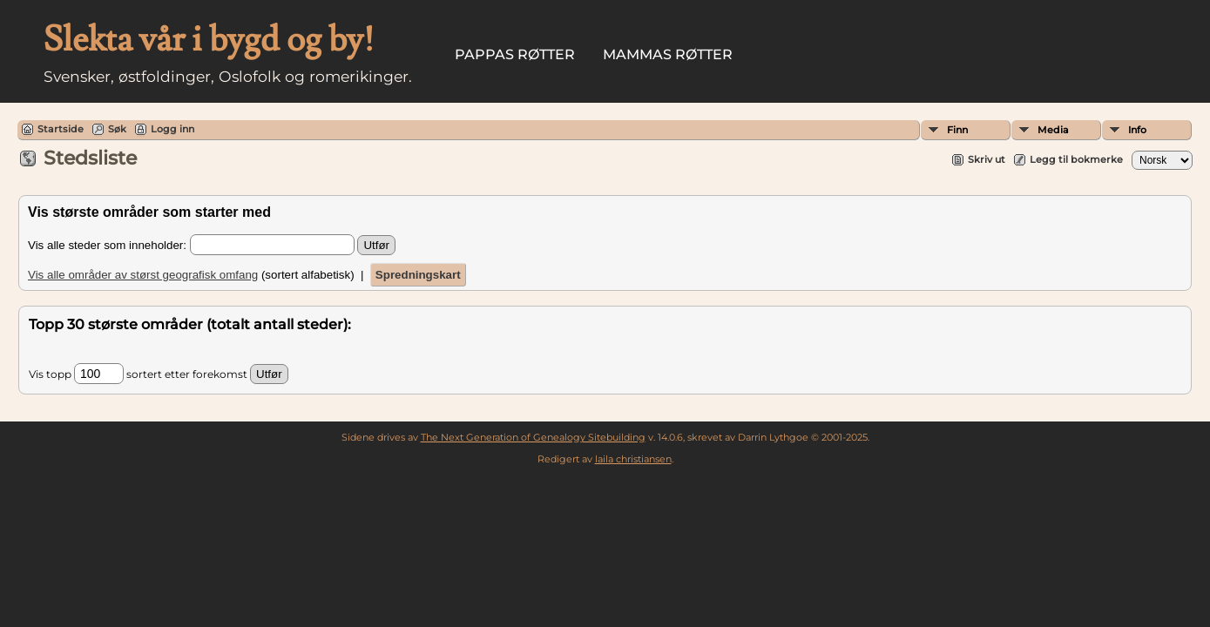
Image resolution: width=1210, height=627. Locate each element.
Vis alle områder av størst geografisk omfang (143, 274)
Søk (117, 129)
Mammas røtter (668, 54)
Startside (60, 129)
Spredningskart (418, 274)
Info (1137, 130)
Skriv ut (986, 159)
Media (1053, 130)
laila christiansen (633, 459)
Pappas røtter (515, 54)
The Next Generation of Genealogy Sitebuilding (533, 437)
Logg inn (172, 129)
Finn (957, 130)
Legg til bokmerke (1076, 159)
